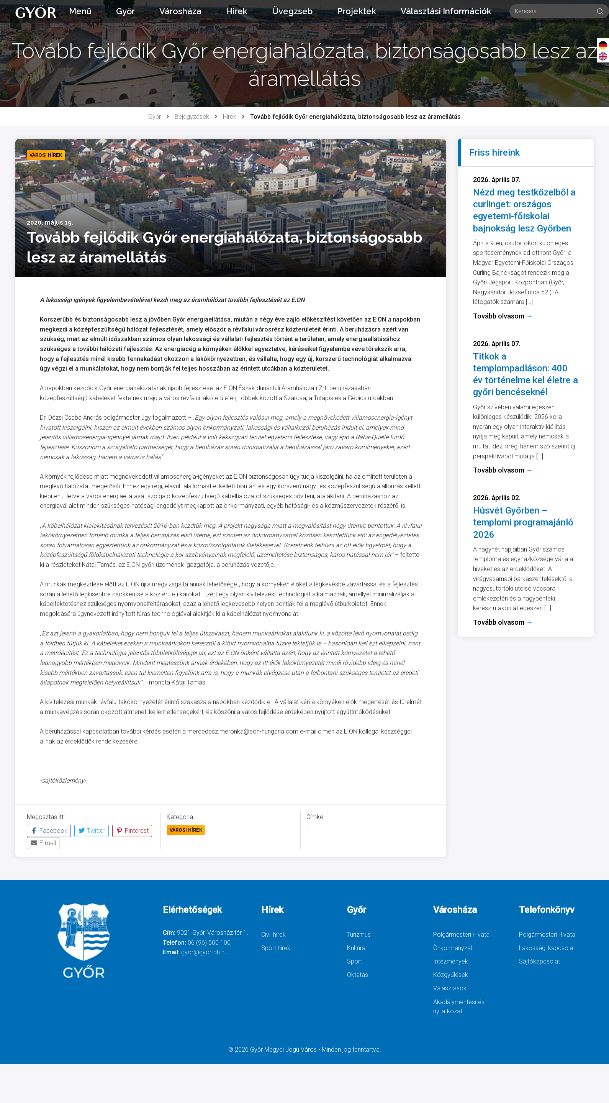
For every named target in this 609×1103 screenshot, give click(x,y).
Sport (354, 961)
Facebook (48, 830)
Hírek (236, 11)
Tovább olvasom (503, 316)
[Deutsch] (603, 44)
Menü (80, 11)
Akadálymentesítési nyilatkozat (459, 1006)
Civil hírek (273, 934)
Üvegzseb (292, 11)
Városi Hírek (186, 830)
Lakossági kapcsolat (547, 948)
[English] (603, 56)
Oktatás (357, 974)
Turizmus (359, 934)
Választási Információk (446, 11)
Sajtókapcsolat (539, 961)
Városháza (180, 11)
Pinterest (132, 830)
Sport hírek (275, 948)
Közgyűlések (450, 974)
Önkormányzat (453, 948)
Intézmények (450, 961)
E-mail (43, 843)
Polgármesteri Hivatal (462, 934)
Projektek (356, 11)
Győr (125, 11)
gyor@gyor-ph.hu (204, 952)
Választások (450, 988)
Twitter (91, 830)
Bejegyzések (192, 116)
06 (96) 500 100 (209, 942)
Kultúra (356, 948)
